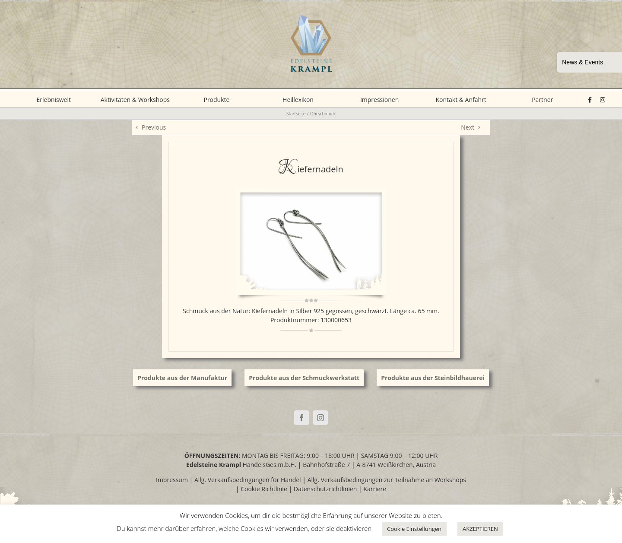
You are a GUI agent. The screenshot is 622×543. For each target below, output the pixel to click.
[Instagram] (320, 417)
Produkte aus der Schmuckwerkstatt (304, 378)
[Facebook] (301, 417)
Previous (154, 127)
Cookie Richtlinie (264, 489)
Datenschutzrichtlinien (325, 489)
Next (467, 127)
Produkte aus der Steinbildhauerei (433, 378)
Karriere (374, 489)
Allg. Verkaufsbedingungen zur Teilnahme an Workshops (387, 480)
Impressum (172, 480)
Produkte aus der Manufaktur (182, 378)
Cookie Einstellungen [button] (414, 529)
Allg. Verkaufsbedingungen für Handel (247, 480)
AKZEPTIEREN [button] (480, 529)
